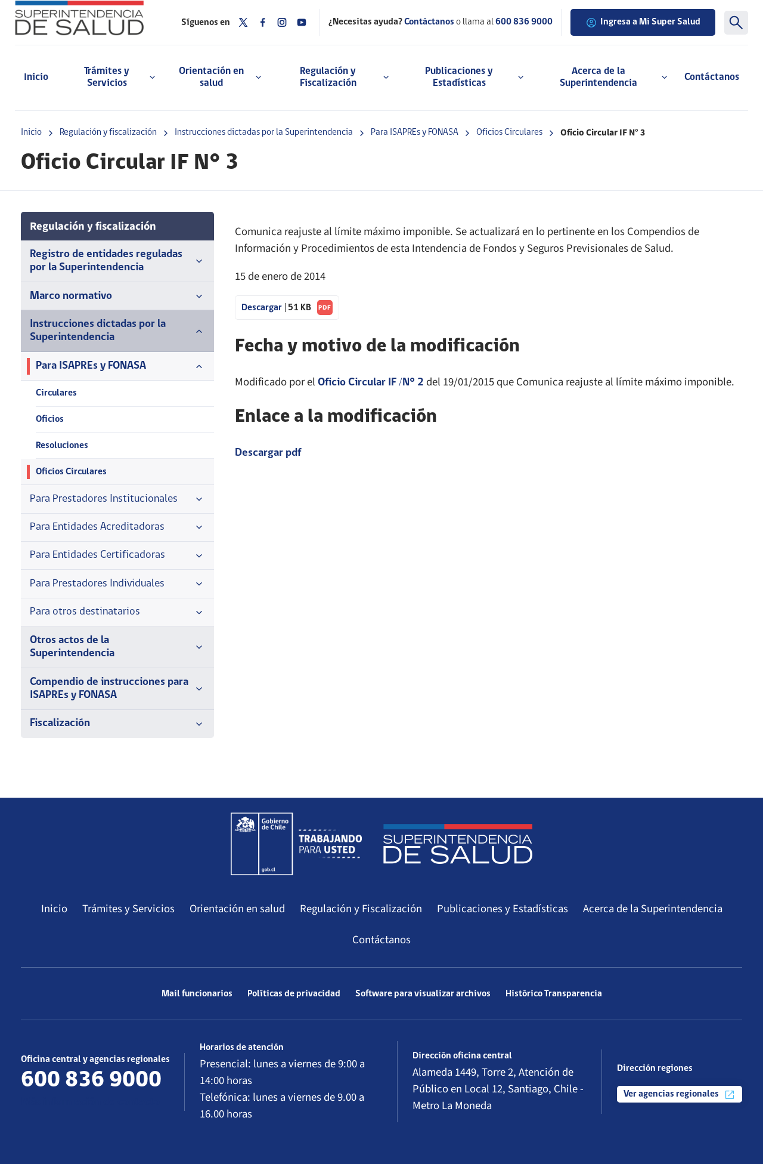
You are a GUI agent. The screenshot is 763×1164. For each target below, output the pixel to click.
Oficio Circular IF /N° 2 (371, 382)
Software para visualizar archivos (423, 994)
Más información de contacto (90, 1102)
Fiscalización (117, 724)
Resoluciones (62, 445)
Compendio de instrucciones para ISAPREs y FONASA (117, 689)
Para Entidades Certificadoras (117, 555)
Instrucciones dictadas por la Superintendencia (264, 132)
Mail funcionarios (197, 994)
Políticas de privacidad (293, 994)
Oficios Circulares (509, 132)
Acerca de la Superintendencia (652, 908)
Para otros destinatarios (117, 612)
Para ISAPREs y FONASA (414, 132)
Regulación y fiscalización (108, 132)
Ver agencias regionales (680, 1095)
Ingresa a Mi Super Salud (642, 23)
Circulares (56, 393)
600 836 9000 (524, 22)
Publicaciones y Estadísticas (502, 908)
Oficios (50, 419)
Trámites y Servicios (128, 908)
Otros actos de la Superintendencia (117, 647)
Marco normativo (117, 296)
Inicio (36, 77)
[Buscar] (736, 23)
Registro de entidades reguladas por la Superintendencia (117, 261)
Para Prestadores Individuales (117, 584)
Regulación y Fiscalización (361, 908)
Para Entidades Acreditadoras (117, 527)
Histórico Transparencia (553, 994)
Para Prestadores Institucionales (117, 499)
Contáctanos (711, 77)
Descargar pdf (268, 453)
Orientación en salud (237, 908)
